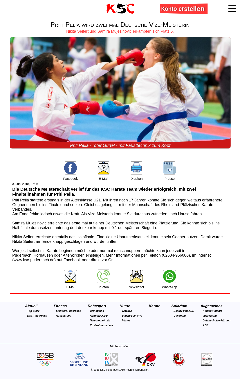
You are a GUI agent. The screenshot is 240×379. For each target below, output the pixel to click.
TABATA (127, 310)
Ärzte (107, 320)
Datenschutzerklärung (216, 320)
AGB (206, 325)
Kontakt (208, 310)
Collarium (179, 315)
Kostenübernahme (101, 325)
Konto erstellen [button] (183, 8)
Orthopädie (97, 310)
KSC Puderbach (37, 315)
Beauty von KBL (183, 310)
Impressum (210, 315)
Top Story (33, 310)
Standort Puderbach (68, 310)
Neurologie (97, 320)
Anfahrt (217, 310)
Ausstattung (63, 315)
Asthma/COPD (99, 315)
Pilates (126, 320)
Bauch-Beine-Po (132, 315)
